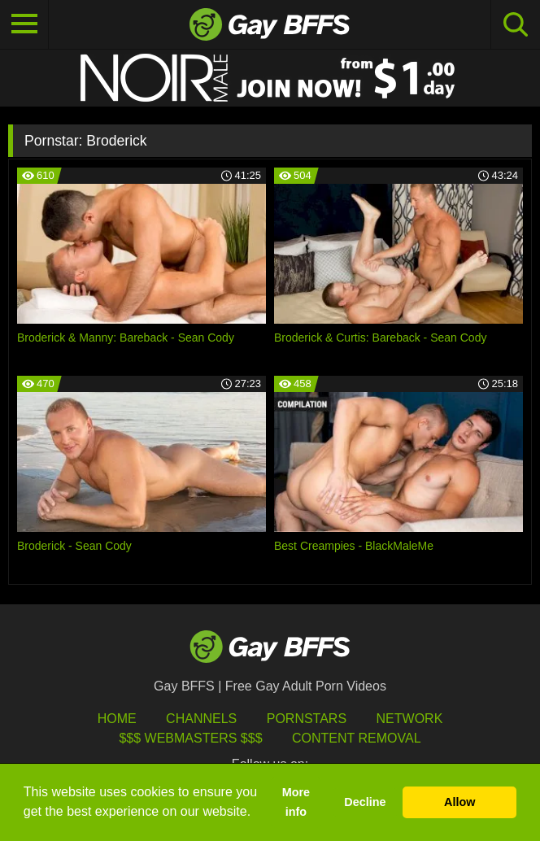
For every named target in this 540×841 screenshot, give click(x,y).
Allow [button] (459, 801)
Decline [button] (364, 801)
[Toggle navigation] (24, 24)
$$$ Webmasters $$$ (190, 738)
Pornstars (306, 719)
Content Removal (356, 738)
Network (410, 719)
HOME (117, 719)
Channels (201, 719)
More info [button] (296, 802)
